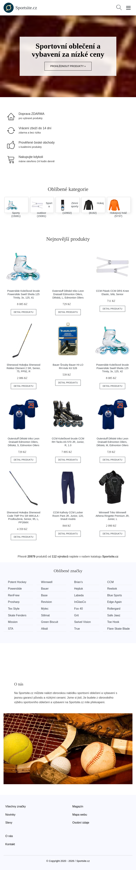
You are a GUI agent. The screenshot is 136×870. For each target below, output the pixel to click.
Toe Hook (113, 621)
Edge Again (114, 601)
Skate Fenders (17, 615)
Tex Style (13, 608)
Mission (13, 621)
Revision (46, 601)
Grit (76, 615)
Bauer (45, 588)
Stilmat (45, 615)
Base (44, 595)
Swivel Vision (82, 621)
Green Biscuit (49, 621)
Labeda (79, 595)
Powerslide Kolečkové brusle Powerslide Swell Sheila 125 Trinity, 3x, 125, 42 (112, 368)
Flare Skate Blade (118, 628)
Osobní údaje (80, 822)
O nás (9, 836)
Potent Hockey (17, 582)
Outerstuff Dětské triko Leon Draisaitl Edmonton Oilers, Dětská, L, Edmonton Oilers (68, 294)
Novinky (10, 814)
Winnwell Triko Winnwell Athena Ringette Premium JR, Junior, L (112, 515)
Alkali (44, 628)
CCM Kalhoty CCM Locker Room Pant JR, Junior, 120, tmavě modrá (68, 515)
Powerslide (15, 588)
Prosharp (13, 601)
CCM (110, 582)
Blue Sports (114, 595)
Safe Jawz (113, 615)
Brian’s (78, 582)
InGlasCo (80, 601)
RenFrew (13, 595)
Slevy (8, 822)
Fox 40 (78, 608)
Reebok (112, 588)
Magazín (77, 806)
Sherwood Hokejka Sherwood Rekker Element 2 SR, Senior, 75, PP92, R (23, 368)
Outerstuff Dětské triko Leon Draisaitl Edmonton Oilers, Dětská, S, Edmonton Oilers (23, 442)
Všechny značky (15, 806)
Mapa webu (79, 814)
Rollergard (113, 608)
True (77, 628)
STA (10, 628)
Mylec (45, 608)
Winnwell (46, 582)
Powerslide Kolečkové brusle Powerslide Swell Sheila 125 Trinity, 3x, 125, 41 (23, 294)
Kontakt (10, 844)
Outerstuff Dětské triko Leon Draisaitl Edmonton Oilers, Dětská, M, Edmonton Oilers (112, 442)
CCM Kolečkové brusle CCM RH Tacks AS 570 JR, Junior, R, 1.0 (68, 442)
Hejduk (78, 588)
